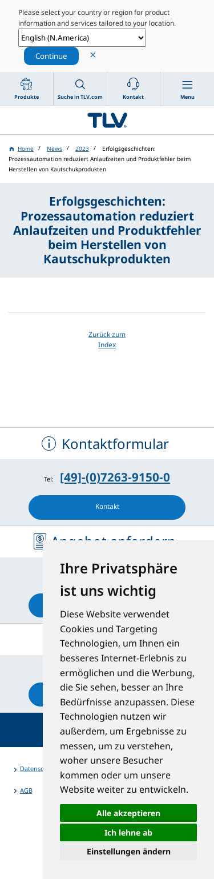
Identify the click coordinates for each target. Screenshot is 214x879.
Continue (51, 56)
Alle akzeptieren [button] (128, 813)
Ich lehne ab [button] (128, 832)
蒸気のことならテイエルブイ (107, 120)
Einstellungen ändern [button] (129, 851)
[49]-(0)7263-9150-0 (115, 477)
